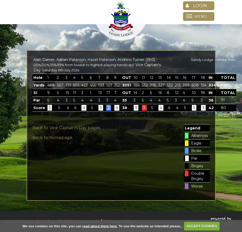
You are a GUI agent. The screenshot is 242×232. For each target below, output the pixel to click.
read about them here (99, 226)
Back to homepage (52, 137)
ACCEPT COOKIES (201, 226)
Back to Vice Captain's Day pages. (66, 127)
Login (196, 5)
